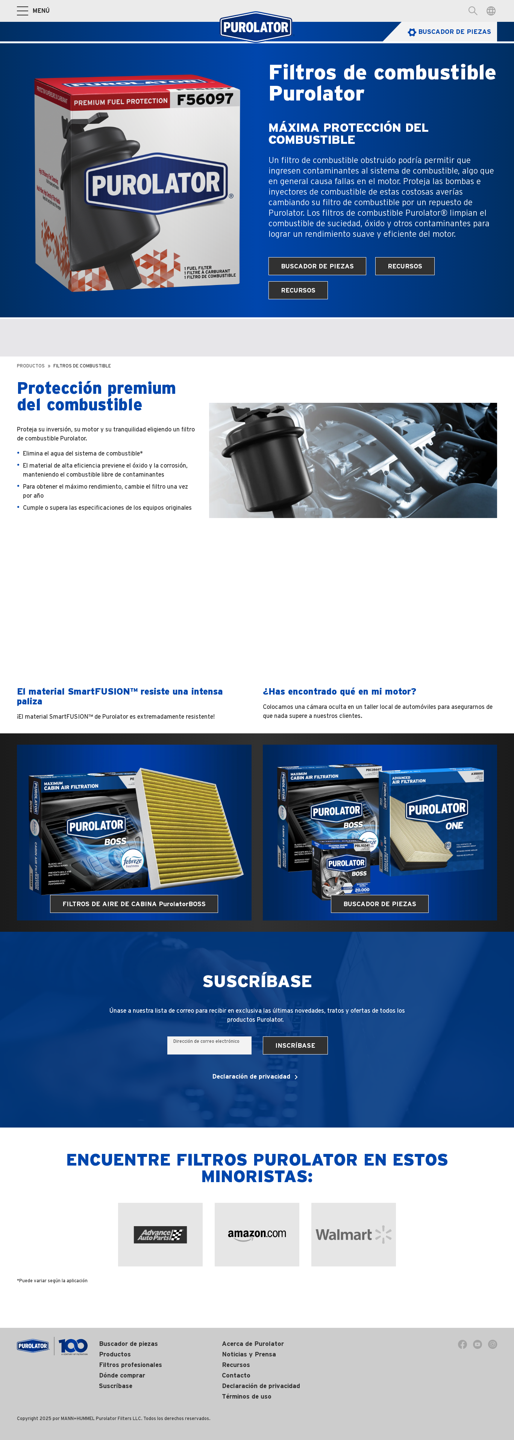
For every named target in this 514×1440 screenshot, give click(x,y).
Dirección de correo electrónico (206, 1041)
